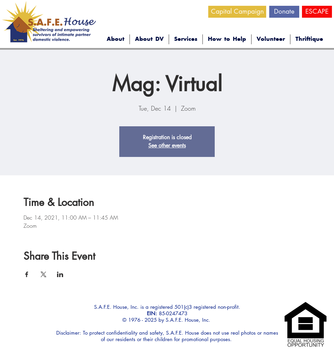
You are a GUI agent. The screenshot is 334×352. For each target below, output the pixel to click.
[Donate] (284, 12)
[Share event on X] (43, 274)
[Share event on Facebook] (27, 274)
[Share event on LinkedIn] (60, 274)
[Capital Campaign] (237, 12)
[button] (116, 39)
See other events (167, 145)
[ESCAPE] (317, 12)
